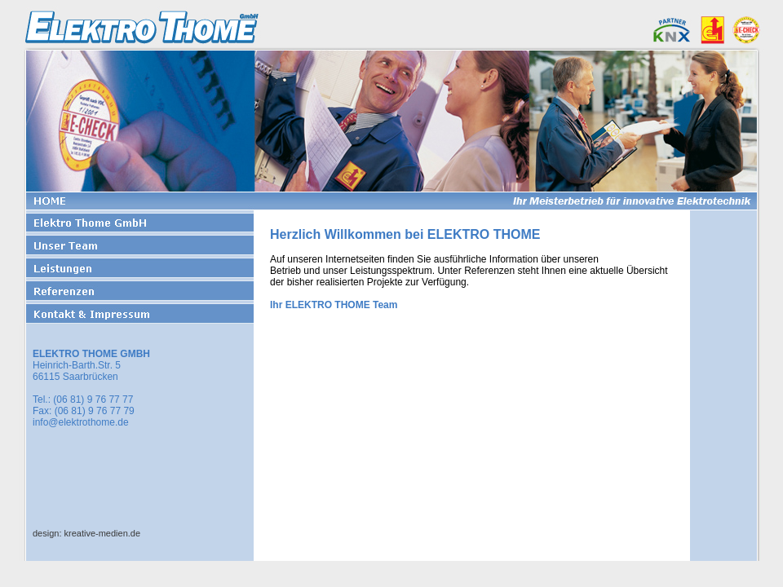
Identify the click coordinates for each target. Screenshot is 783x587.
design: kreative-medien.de (86, 533)
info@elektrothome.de (81, 422)
